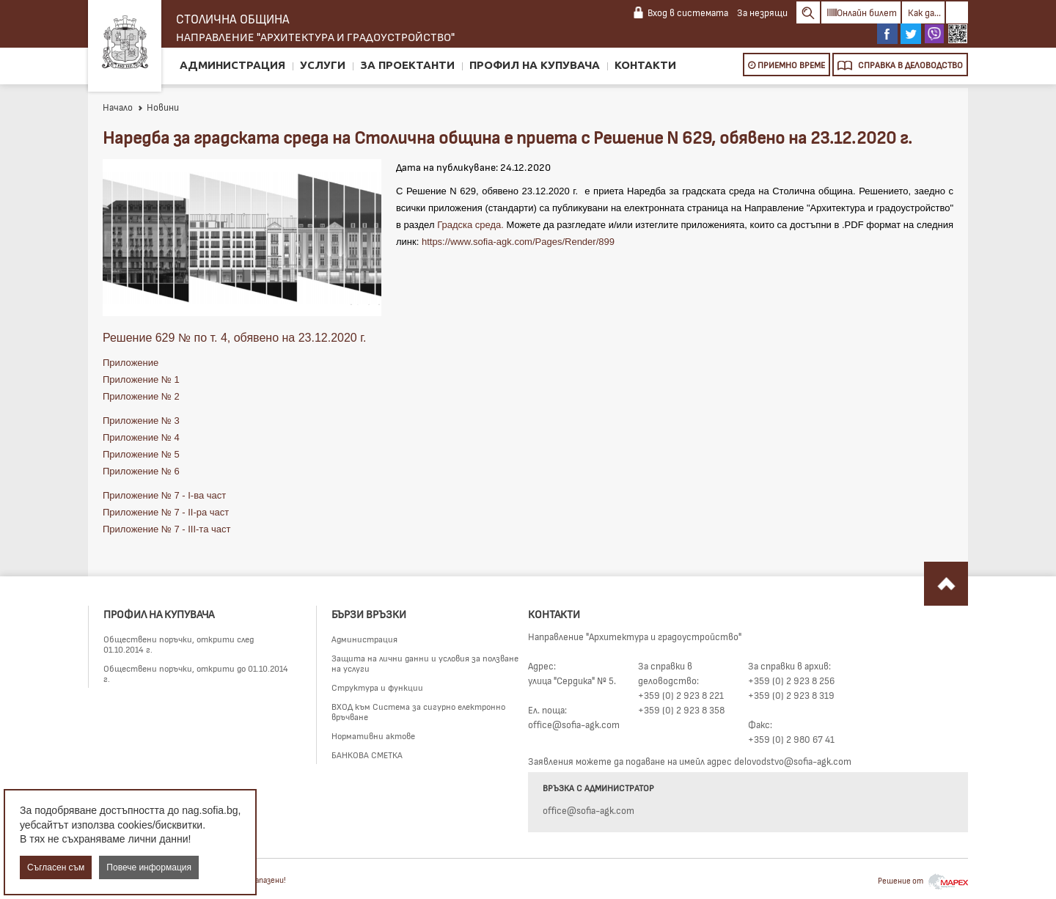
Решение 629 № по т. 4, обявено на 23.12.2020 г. (235, 337)
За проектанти (407, 65)
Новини (158, 107)
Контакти (645, 65)
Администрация (232, 65)
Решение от (923, 880)
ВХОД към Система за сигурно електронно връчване (418, 711)
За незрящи (762, 12)
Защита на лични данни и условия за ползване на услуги (424, 663)
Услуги (322, 65)
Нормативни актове (373, 735)
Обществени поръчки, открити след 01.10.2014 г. (178, 644)
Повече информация (148, 867)
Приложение (132, 362)
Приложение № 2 (141, 396)
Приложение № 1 (141, 379)
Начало (118, 107)
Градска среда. (470, 224)
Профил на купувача (534, 65)
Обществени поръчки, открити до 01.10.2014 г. (195, 673)
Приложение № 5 (141, 454)
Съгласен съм (55, 867)
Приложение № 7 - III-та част (166, 529)
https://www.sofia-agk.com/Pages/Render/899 (518, 241)
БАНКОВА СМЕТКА (367, 754)
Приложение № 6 (141, 471)
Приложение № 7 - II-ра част (166, 512)
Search (808, 12)
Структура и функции (377, 687)
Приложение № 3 (141, 420)
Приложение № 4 (141, 437)
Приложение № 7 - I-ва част (164, 495)
